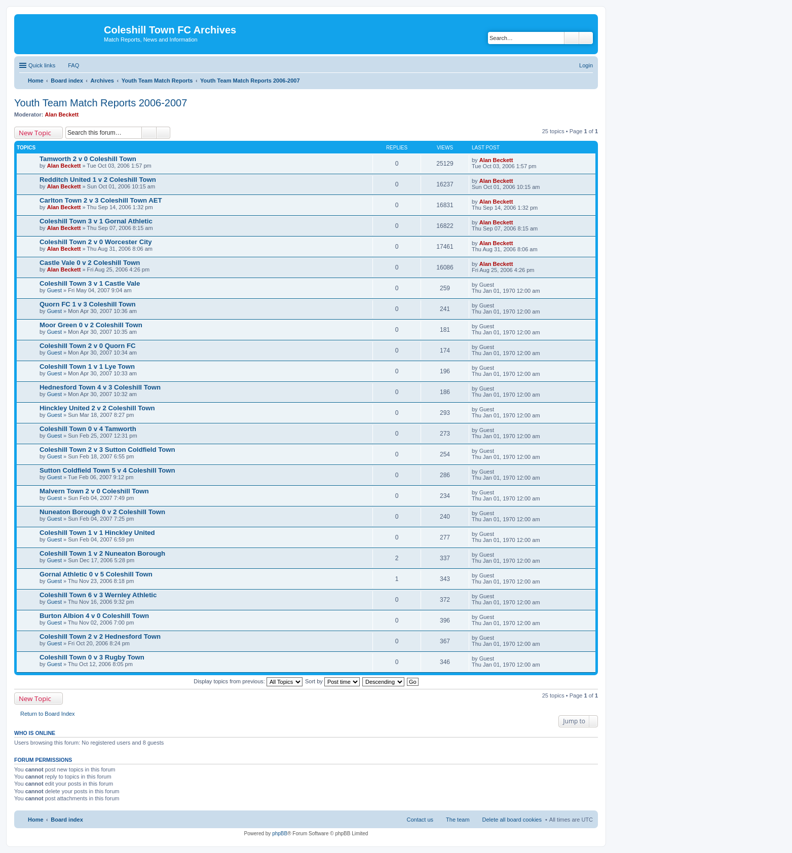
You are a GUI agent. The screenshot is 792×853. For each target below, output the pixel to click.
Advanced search (586, 38)
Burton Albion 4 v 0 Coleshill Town (94, 615)
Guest (54, 290)
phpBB (279, 833)
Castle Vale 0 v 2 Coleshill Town (90, 262)
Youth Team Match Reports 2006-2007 (100, 102)
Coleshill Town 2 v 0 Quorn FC (88, 346)
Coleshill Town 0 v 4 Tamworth (88, 429)
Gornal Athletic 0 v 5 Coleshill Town (96, 574)
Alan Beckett (62, 114)
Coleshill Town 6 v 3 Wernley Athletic (98, 595)
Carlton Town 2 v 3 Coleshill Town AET (101, 200)
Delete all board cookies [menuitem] (512, 820)
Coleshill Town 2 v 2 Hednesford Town (100, 636)
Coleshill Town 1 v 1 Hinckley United (97, 532)
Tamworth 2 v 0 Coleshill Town (88, 159)
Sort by (332, 681)
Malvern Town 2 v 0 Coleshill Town (94, 491)
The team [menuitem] (457, 820)
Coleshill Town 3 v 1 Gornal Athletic (96, 221)
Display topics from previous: (248, 681)
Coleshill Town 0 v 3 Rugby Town (92, 657)
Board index (67, 820)
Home (36, 820)
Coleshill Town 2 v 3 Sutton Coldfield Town (107, 449)
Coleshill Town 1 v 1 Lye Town (87, 366)
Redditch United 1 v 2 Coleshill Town (98, 179)
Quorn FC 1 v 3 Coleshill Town (88, 304)
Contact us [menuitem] (419, 820)
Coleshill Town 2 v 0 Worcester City (96, 242)
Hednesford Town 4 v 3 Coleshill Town (100, 387)
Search (571, 38)
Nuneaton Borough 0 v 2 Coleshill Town (102, 512)
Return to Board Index (47, 714)
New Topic (35, 132)
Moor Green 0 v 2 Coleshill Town (91, 325)
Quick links (41, 65)
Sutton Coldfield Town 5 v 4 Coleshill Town (107, 470)
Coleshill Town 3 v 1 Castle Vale (90, 283)
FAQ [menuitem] (73, 65)
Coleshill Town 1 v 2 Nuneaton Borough (102, 553)
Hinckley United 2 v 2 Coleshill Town (97, 408)
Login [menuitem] (586, 65)
